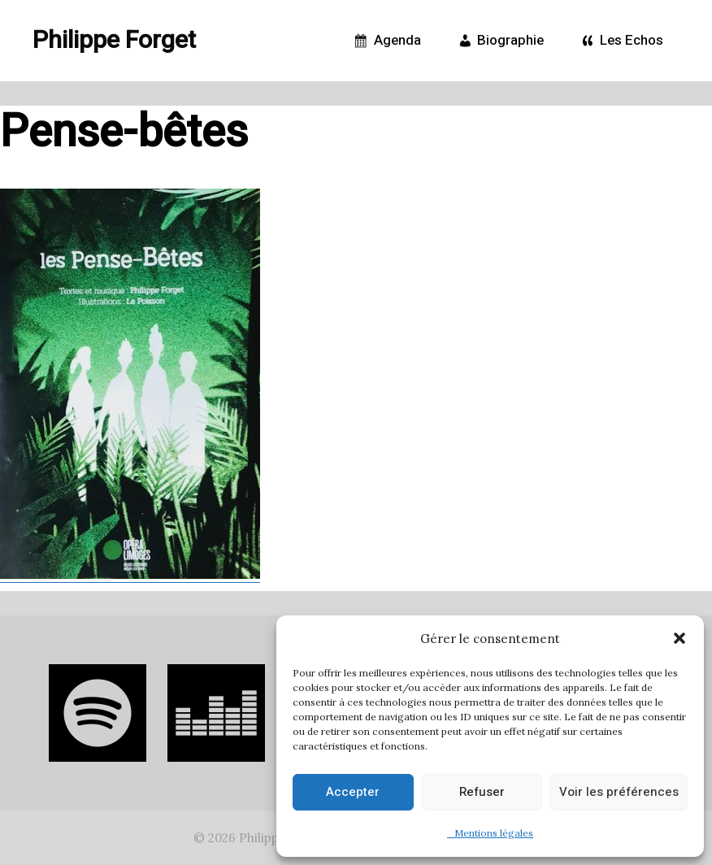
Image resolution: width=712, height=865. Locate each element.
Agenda (385, 40)
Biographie (499, 40)
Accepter (353, 792)
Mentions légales (490, 833)
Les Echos (619, 40)
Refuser (482, 792)
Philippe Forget (114, 41)
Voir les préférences (619, 792)
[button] (679, 638)
